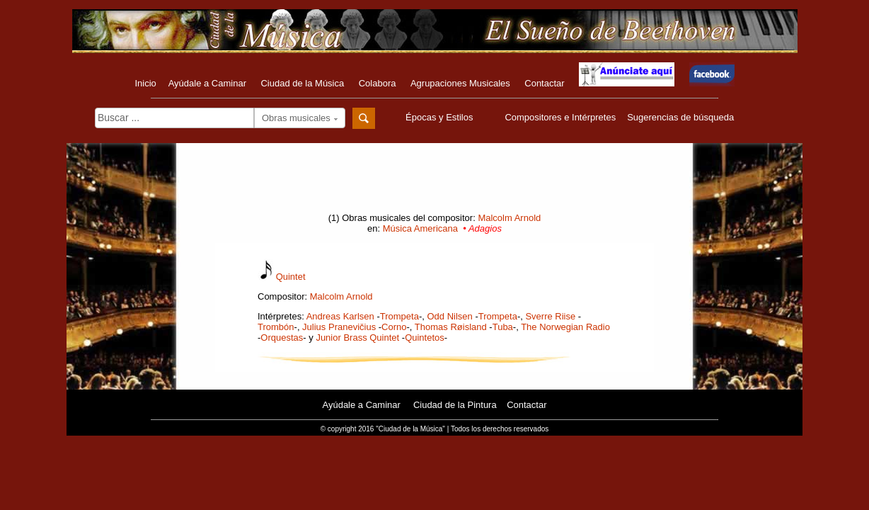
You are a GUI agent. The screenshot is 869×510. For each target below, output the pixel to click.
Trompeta (399, 316)
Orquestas (281, 337)
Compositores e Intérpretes (560, 117)
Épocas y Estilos (441, 117)
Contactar (544, 83)
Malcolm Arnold (509, 217)
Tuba (503, 327)
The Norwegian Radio (565, 327)
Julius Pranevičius (339, 327)
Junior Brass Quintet (357, 337)
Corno (393, 327)
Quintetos (424, 337)
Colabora (377, 83)
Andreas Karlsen (340, 316)
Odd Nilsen (449, 316)
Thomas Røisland (451, 327)
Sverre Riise (550, 316)
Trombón (276, 327)
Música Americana (420, 228)
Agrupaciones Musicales (460, 83)
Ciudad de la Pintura (455, 405)
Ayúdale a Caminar (207, 83)
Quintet (291, 276)
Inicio (145, 83)
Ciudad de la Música (302, 83)
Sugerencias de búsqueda (680, 117)
